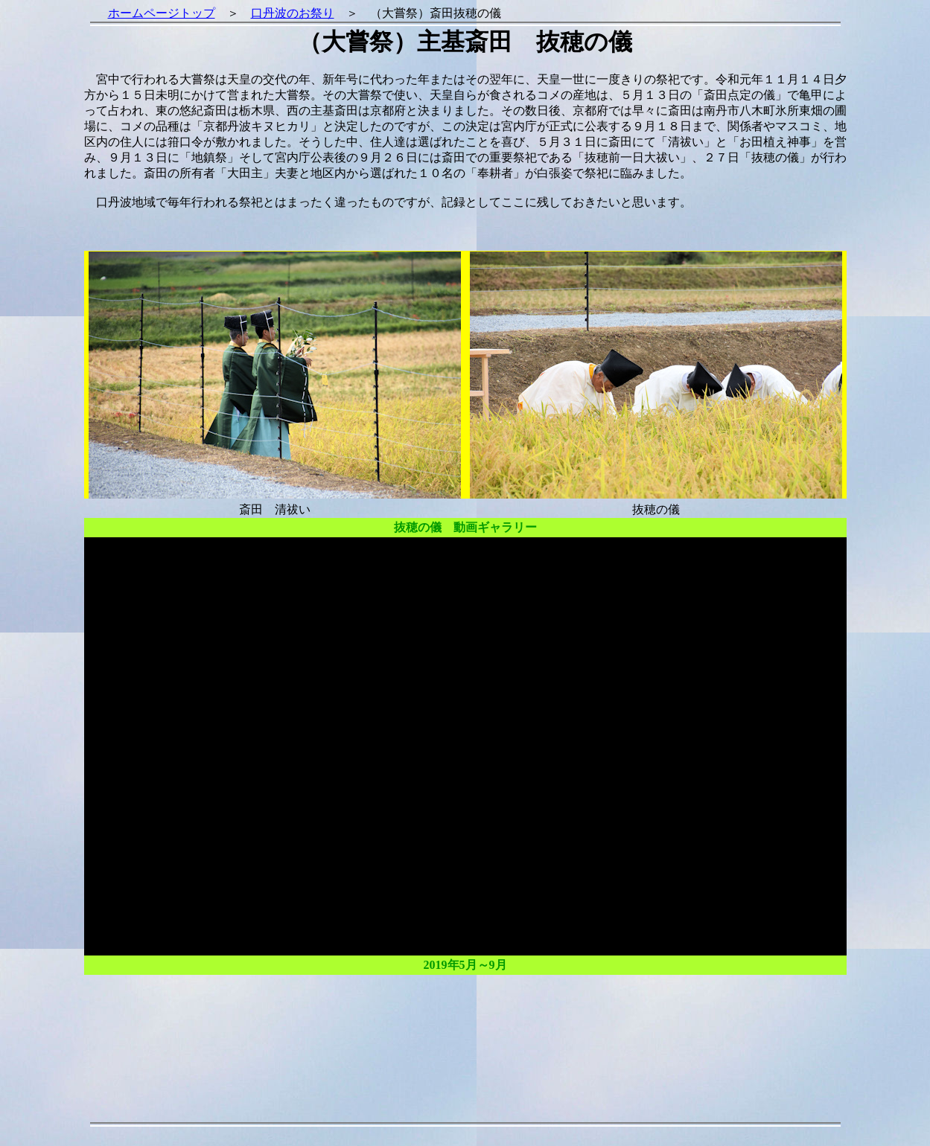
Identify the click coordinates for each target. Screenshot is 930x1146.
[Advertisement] (465, 1035)
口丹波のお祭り (292, 13)
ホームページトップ (161, 13)
